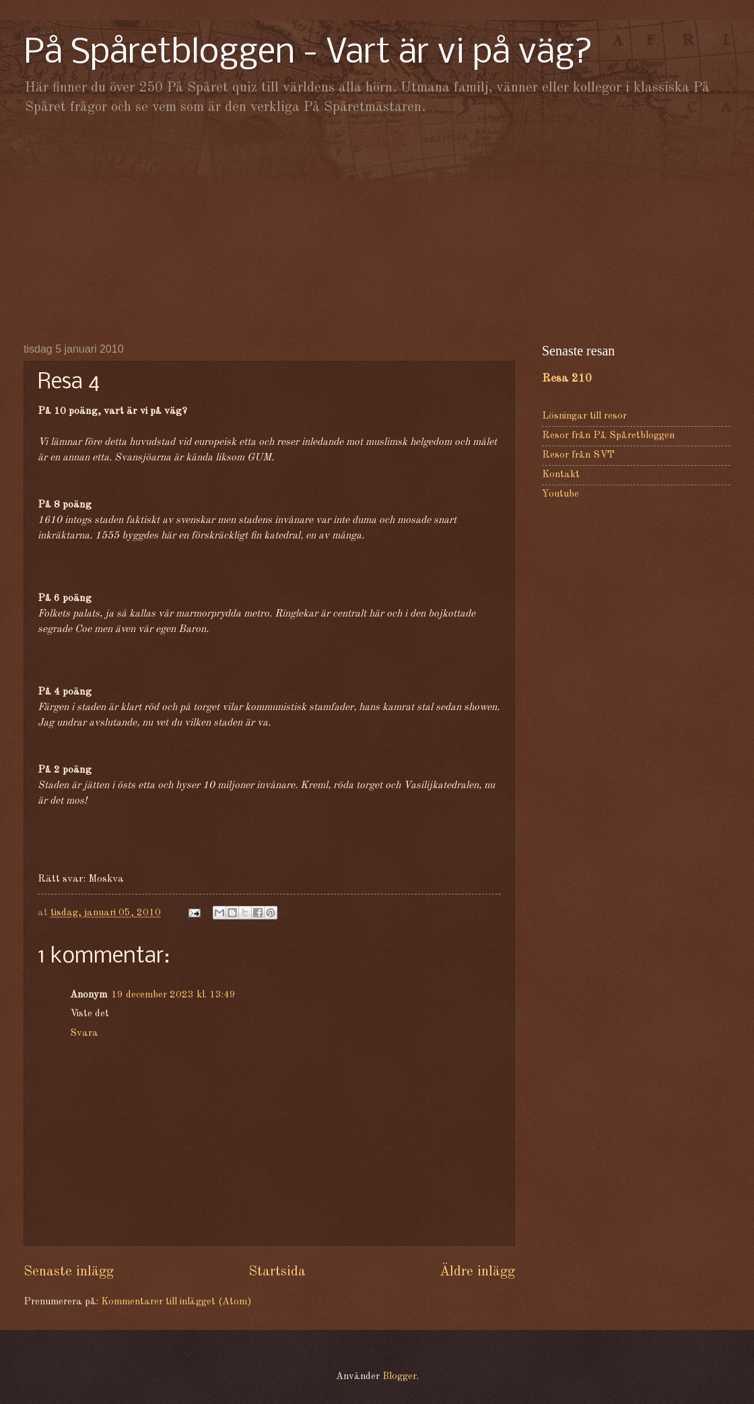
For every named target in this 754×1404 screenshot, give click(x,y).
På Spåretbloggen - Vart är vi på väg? (308, 53)
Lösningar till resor (584, 416)
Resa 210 (567, 378)
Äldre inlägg (477, 1272)
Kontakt (561, 475)
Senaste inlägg (69, 1272)
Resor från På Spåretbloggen (608, 436)
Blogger (399, 1377)
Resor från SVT (578, 455)
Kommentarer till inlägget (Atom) (176, 1302)
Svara (84, 1033)
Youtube (560, 494)
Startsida (277, 1272)
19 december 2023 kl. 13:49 (173, 995)
